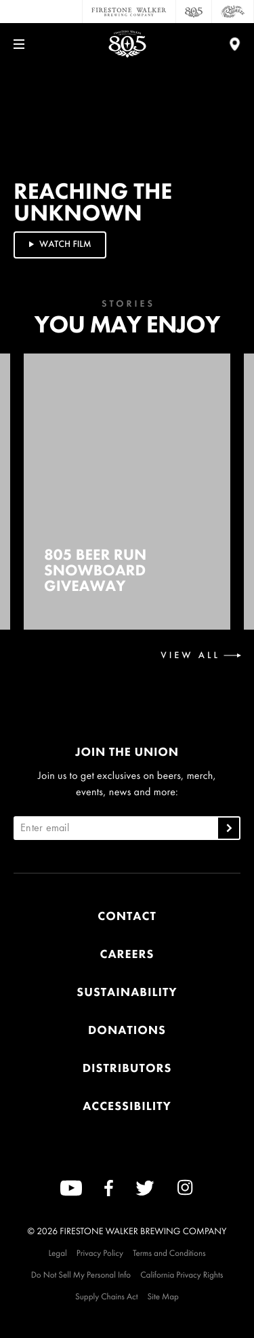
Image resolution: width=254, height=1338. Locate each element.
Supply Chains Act (106, 1296)
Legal (57, 1253)
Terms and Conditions (169, 1253)
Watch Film (58, 244)
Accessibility (127, 1106)
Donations (127, 1030)
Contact (127, 916)
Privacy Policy (100, 1253)
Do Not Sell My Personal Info (81, 1274)
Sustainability (127, 992)
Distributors (127, 1068)
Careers (127, 954)
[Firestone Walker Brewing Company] (129, 11)
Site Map (163, 1296)
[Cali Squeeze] (233, 11)
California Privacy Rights (181, 1274)
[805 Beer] (194, 11)
